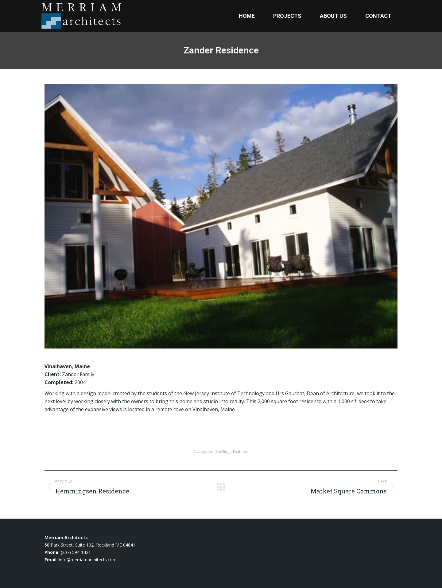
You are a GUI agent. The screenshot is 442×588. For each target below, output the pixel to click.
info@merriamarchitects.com (88, 560)
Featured (241, 451)
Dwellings (223, 451)
